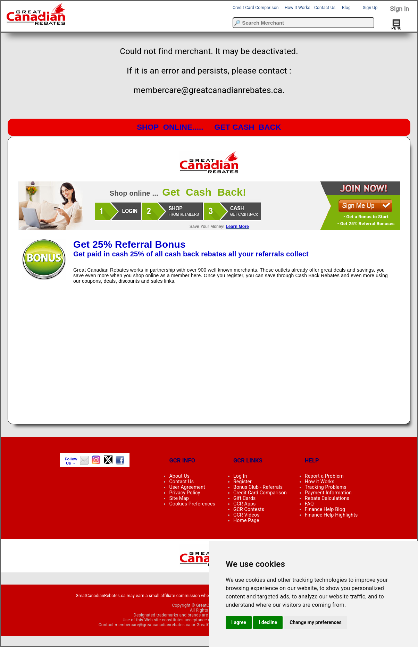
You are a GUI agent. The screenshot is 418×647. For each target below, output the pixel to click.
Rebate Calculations (327, 498)
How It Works (297, 7)
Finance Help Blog (325, 509)
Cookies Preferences (192, 503)
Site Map (179, 498)
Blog (346, 7)
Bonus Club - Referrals (258, 487)
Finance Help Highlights (331, 515)
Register (242, 481)
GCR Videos (246, 515)
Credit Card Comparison (256, 7)
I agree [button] (238, 622)
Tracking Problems (325, 487)
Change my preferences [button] (315, 622)
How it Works (319, 481)
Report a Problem (324, 476)
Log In (240, 476)
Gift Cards (244, 498)
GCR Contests (248, 509)
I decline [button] (268, 622)
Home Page (246, 520)
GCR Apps (244, 503)
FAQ (309, 503)
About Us (179, 476)
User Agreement (187, 487)
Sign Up (370, 7)
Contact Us (324, 7)
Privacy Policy (184, 492)
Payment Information (328, 492)
